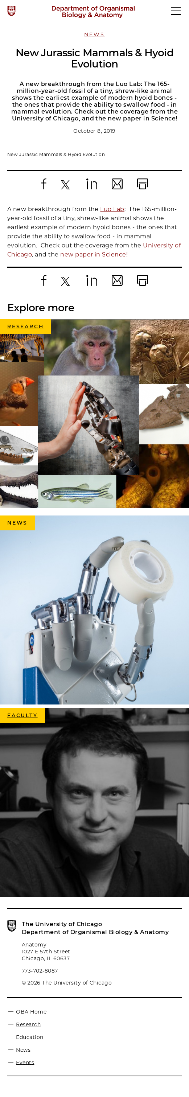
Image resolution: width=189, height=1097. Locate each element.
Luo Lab (112, 209)
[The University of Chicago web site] (11, 10)
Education (29, 1037)
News (94, 34)
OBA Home (31, 1011)
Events (25, 1062)
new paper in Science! (94, 254)
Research (28, 1024)
